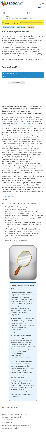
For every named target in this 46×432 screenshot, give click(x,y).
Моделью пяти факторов (24, 124)
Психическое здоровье (9, 27)
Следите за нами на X (12, 417)
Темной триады (14, 126)
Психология (31, 27)
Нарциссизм (21, 27)
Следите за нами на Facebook (15, 414)
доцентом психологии (11, 23)
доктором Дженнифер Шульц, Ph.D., (31, 22)
